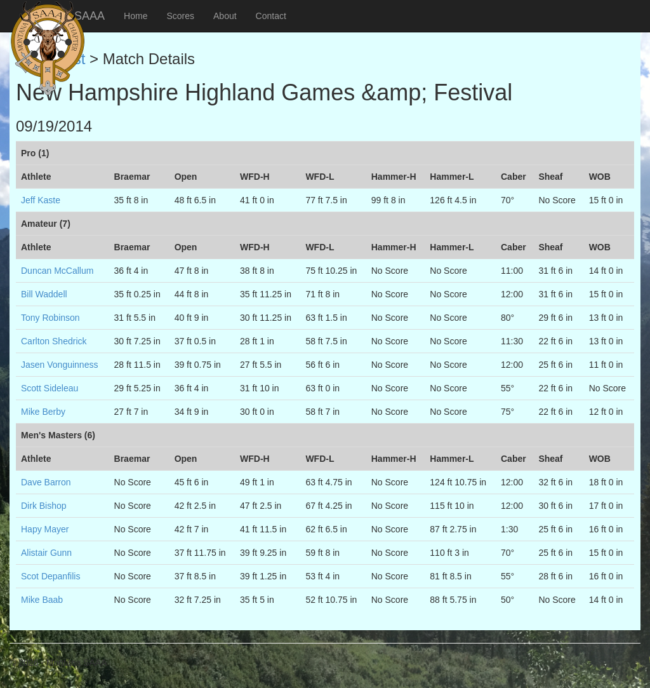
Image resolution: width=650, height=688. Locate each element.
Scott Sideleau (49, 388)
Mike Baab (42, 600)
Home (135, 16)
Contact (271, 16)
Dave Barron (46, 482)
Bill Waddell (44, 294)
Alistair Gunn (46, 553)
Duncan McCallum (57, 271)
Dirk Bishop (44, 506)
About (225, 16)
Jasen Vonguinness (59, 365)
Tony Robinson (50, 318)
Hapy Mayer (45, 529)
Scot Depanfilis (50, 576)
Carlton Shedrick (54, 341)
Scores (180, 16)
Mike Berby (43, 412)
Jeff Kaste (40, 200)
